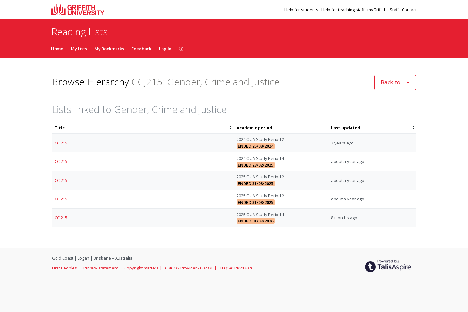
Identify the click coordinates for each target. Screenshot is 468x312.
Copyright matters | (143, 268)
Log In (165, 48)
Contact (409, 9)
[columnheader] (143, 128)
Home (57, 48)
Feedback (141, 48)
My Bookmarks (109, 48)
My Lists (79, 48)
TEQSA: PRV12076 (236, 268)
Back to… (395, 82)
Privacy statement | (102, 268)
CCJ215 (61, 143)
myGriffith (377, 9)
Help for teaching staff (343, 9)
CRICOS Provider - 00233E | (191, 268)
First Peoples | (66, 268)
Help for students (301, 9)
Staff (395, 9)
